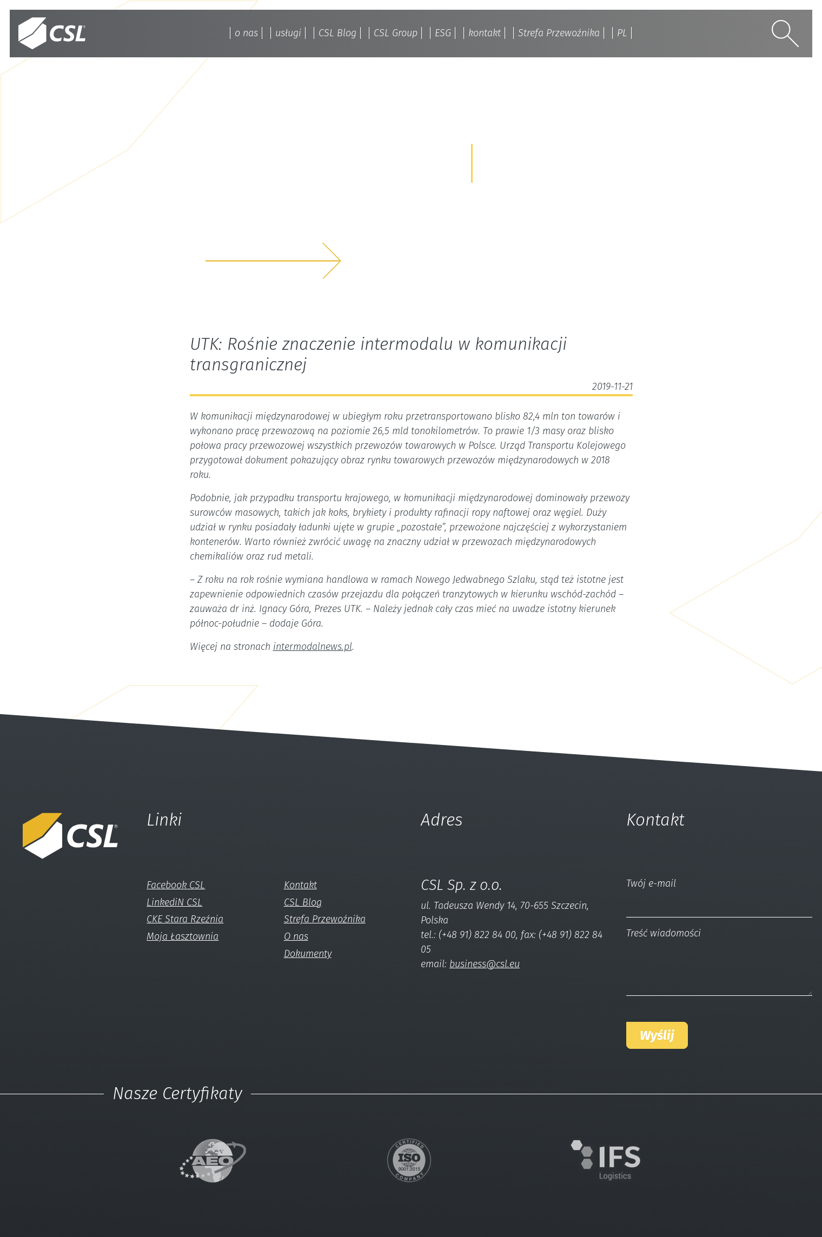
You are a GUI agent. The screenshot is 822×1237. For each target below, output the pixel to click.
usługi (288, 33)
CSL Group (395, 33)
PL (622, 33)
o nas (246, 33)
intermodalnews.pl (312, 647)
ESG (443, 33)
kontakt (484, 33)
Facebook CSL (176, 885)
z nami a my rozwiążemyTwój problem (297, 225)
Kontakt (300, 885)
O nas (296, 936)
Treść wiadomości (663, 933)
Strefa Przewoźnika (559, 33)
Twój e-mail (651, 883)
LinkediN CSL (174, 902)
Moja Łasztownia (182, 936)
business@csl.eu (484, 964)
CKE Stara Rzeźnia (185, 919)
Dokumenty (308, 954)
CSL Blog (337, 33)
